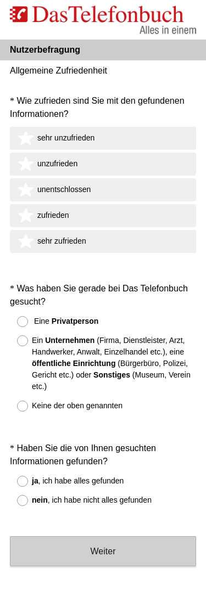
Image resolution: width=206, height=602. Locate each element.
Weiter (103, 517)
